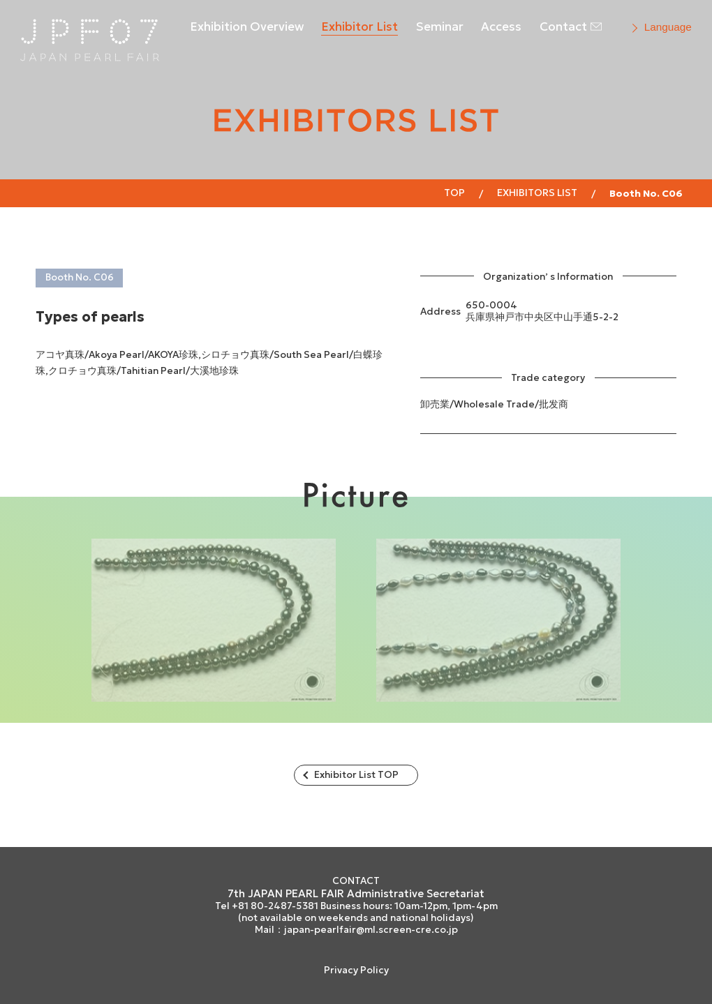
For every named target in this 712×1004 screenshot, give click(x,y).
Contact (563, 26)
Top (454, 192)
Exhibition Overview (247, 26)
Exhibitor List (359, 26)
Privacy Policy (356, 970)
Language (668, 27)
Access (501, 26)
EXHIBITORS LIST (537, 192)
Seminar (439, 26)
